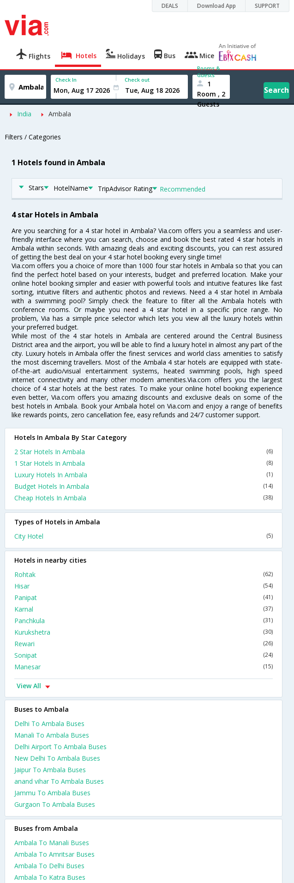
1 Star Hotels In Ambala (143, 463)
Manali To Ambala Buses (51, 735)
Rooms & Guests (208, 71)
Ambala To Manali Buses (51, 842)
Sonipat (143, 655)
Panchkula (143, 620)
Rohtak (143, 574)
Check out (137, 79)
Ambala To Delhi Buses (49, 865)
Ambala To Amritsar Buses (54, 854)
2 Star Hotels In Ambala (143, 451)
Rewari (143, 643)
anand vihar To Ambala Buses (59, 781)
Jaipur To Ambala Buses (50, 769)
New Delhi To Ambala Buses (57, 758)
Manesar (143, 666)
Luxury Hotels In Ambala (143, 474)
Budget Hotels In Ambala (143, 486)
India (24, 113)
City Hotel (143, 536)
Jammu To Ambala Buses (52, 792)
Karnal (143, 609)
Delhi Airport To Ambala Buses (60, 746)
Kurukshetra (143, 632)
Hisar (143, 586)
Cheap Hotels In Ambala (143, 497)
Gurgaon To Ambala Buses (54, 804)
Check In (66, 79)
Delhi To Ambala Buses (49, 723)
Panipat (143, 597)
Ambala (59, 113)
